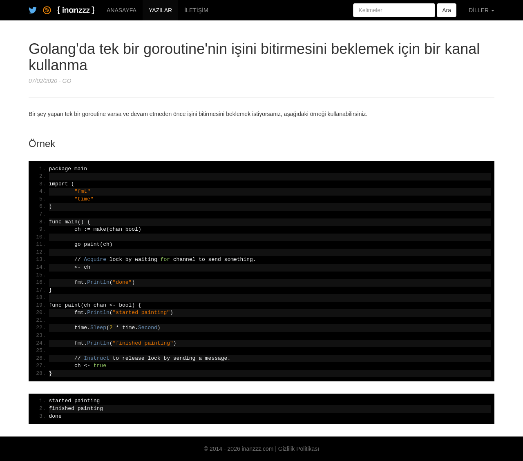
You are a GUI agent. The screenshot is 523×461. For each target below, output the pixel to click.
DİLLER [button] (481, 10)
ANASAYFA (121, 10)
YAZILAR (160, 10)
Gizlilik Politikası (298, 448)
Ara (446, 10)
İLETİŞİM (196, 10)
